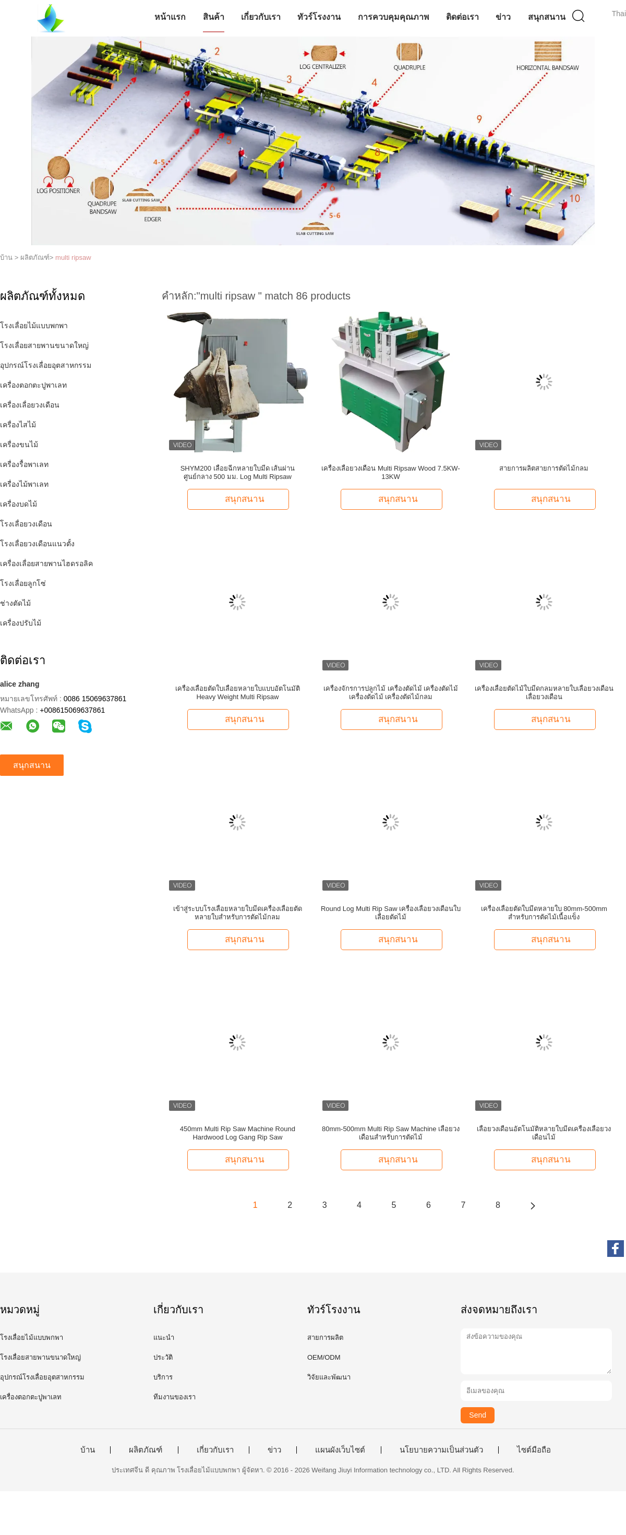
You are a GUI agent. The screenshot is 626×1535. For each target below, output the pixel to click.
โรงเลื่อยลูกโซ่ (23, 583)
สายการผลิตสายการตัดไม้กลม (543, 468)
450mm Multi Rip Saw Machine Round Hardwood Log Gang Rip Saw (237, 1133)
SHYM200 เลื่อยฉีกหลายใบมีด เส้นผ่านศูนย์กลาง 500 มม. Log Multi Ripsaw (237, 472)
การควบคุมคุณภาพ (393, 17)
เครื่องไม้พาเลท (24, 484)
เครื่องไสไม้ (18, 425)
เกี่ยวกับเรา (261, 17)
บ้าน (87, 1450)
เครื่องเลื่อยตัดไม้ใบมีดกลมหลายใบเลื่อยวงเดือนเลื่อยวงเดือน (544, 693)
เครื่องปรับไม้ (20, 623)
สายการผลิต (325, 1337)
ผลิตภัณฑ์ (145, 1450)
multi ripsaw (73, 257)
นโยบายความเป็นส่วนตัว (441, 1450)
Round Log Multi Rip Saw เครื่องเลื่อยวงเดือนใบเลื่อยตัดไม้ (391, 913)
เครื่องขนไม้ (19, 444)
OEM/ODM (324, 1357)
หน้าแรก (170, 17)
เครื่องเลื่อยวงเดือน (29, 405)
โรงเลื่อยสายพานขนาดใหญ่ (44, 345)
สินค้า (213, 17)
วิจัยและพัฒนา (329, 1377)
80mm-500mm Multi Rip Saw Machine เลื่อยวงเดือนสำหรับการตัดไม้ (391, 1133)
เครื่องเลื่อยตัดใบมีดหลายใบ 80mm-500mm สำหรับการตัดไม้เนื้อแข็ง (544, 913)
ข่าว (503, 17)
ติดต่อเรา (462, 17)
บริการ (163, 1377)
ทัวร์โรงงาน (319, 17)
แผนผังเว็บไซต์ (340, 1450)
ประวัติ (163, 1357)
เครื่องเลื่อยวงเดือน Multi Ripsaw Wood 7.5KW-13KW (390, 472)
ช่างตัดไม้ (15, 603)
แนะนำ (163, 1337)
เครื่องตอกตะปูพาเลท (33, 385)
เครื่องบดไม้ (18, 504)
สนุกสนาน (546, 17)
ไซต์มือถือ (534, 1450)
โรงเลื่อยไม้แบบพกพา (34, 325)
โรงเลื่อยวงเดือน (26, 524)
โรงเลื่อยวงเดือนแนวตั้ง (37, 543)
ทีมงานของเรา (174, 1397)
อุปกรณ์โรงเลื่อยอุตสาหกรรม (45, 365)
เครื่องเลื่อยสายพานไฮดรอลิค (46, 563)
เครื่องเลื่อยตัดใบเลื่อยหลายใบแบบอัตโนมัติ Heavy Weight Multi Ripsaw (237, 693)
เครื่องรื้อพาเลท (24, 464)
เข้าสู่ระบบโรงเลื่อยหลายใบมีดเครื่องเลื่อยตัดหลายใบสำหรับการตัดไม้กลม (237, 913)
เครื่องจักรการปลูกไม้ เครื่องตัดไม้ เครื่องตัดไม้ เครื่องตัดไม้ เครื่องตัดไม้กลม (390, 693)
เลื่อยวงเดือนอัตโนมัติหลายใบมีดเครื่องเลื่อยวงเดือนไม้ (544, 1133)
